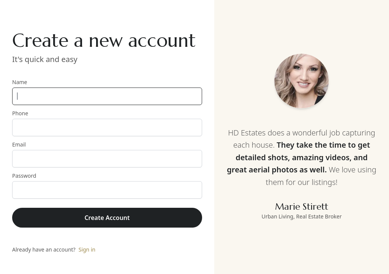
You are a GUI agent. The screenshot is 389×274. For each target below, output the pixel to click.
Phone (107, 123)
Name (107, 91)
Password (107, 185)
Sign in (87, 249)
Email (107, 154)
